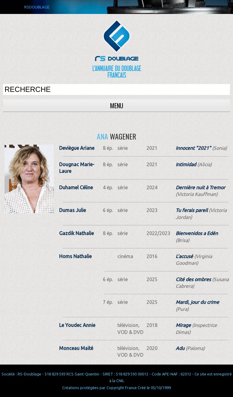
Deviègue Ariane (76, 148)
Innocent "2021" (193, 148)
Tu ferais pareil (192, 210)
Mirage (183, 325)
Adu (180, 348)
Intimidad (186, 164)
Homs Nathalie (75, 256)
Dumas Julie (72, 210)
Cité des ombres (193, 279)
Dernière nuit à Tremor (200, 187)
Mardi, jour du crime (197, 302)
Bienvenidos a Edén (197, 233)
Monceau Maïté (76, 348)
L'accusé (184, 256)
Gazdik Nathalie (76, 233)
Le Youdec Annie (77, 325)
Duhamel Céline (76, 187)
